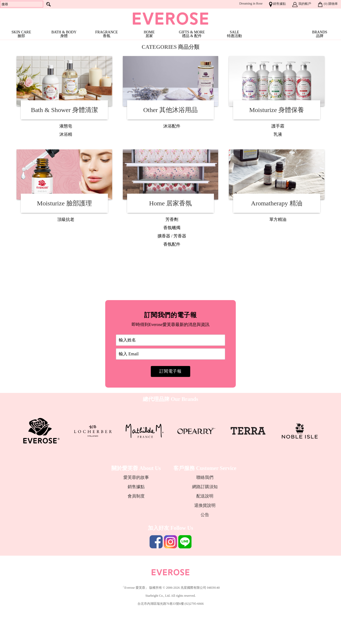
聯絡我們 (204, 477)
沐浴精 (65, 134)
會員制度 (136, 496)
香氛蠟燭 (171, 227)
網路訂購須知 (205, 486)
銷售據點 (136, 486)
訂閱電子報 (170, 371)
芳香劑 (171, 219)
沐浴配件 (171, 126)
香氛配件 (171, 244)
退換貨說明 (205, 505)
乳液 (278, 134)
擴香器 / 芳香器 (171, 236)
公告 (205, 514)
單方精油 (277, 219)
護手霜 (277, 126)
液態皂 (65, 126)
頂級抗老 (65, 219)
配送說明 (204, 496)
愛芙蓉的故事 (136, 477)
